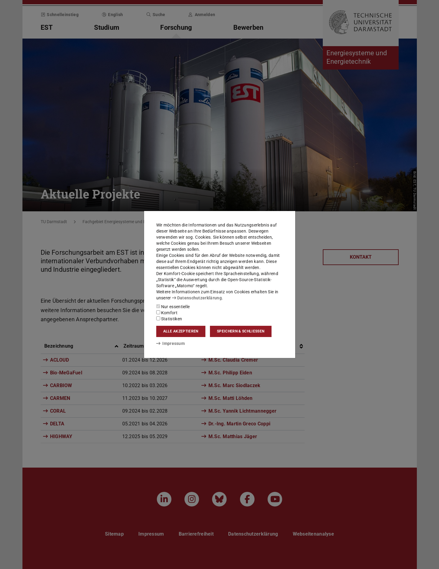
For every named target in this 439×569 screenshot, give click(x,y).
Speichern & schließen (240, 331)
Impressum (170, 343)
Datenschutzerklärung (197, 297)
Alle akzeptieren (180, 331)
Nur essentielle (173, 306)
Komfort (166, 312)
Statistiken (169, 318)
